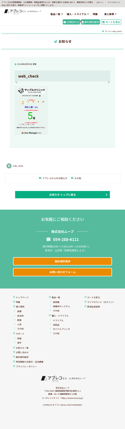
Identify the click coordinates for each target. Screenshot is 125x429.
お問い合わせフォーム (63, 272)
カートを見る (111, 22)
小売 (19, 324)
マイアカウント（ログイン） (101, 302)
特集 (95, 14)
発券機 (56, 302)
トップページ (22, 297)
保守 (19, 342)
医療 (19, 311)
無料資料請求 (90, 22)
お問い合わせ (22, 352)
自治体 (20, 315)
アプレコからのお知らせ (54, 178)
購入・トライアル (76, 14)
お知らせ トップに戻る (62, 194)
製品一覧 (55, 14)
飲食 (19, 320)
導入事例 (109, 14)
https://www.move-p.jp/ (72, 398)
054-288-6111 (62, 239)
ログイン (100, 2)
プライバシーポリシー (26, 366)
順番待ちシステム (61, 306)
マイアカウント (113, 2)
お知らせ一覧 (22, 347)
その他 (77, 178)
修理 (19, 338)
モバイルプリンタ (61, 329)
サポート (20, 333)
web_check (18, 165)
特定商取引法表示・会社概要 (29, 361)
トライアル (58, 320)
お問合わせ (71, 22)
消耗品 (56, 324)
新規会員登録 (93, 306)
